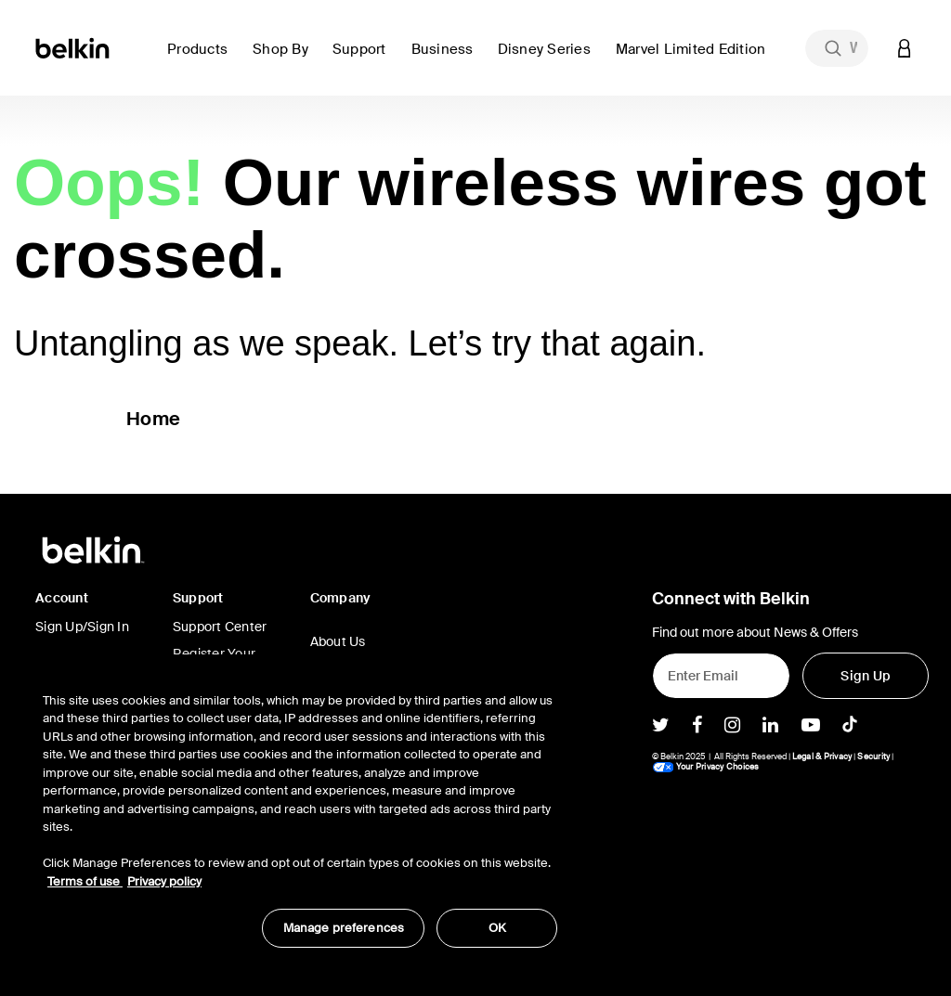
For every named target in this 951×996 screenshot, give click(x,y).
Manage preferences (343, 928)
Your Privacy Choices (706, 766)
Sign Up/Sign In (82, 626)
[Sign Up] (865, 676)
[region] (300, 810)
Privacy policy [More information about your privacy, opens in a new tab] (164, 881)
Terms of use (85, 881)
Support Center (220, 626)
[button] (202, 60)
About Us (338, 641)
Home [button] (153, 419)
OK (497, 928)
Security (873, 756)
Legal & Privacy (822, 756)
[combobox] (836, 48)
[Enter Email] (721, 676)
